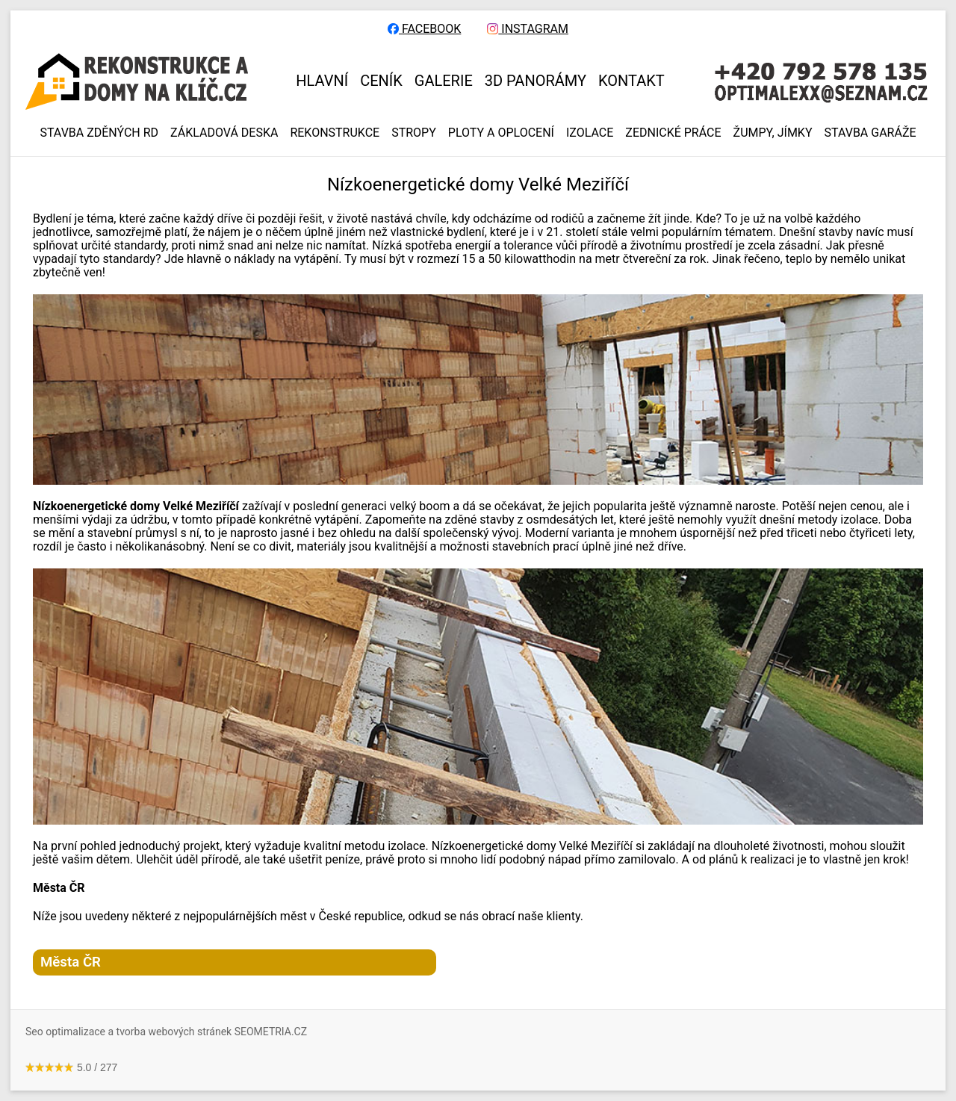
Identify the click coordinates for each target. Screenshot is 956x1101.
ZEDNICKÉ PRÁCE (673, 133)
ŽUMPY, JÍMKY (773, 133)
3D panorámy (535, 80)
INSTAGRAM (527, 29)
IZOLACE (589, 133)
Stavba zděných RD (99, 133)
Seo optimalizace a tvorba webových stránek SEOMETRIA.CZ (166, 1032)
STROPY (413, 133)
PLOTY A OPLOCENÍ (501, 133)
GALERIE (444, 80)
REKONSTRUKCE (334, 133)
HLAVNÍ (322, 80)
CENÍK (381, 80)
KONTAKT (631, 80)
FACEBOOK (424, 29)
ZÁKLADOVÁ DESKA (224, 133)
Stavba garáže (870, 133)
